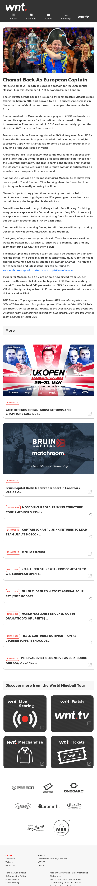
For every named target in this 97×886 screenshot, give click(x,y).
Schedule (10, 858)
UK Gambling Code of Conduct (65, 882)
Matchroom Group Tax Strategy (65, 879)
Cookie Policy (12, 882)
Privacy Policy (12, 879)
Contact (42, 865)
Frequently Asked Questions (52, 858)
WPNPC (41, 862)
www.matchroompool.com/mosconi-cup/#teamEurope (38, 270)
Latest (9, 855)
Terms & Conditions (16, 872)
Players (41, 855)
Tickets (9, 862)
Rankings (10, 865)
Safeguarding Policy (16, 876)
